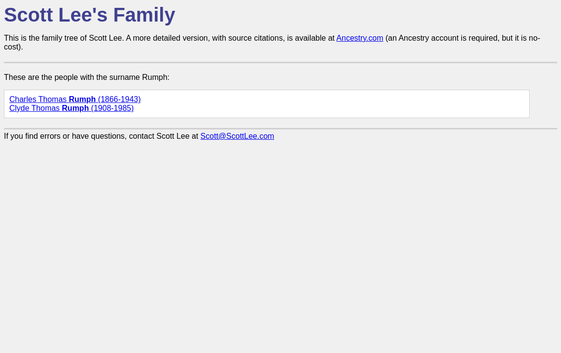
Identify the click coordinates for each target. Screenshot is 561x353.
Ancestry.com (360, 38)
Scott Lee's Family (89, 14)
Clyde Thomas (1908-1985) (71, 108)
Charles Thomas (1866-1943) (75, 99)
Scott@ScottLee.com (237, 136)
